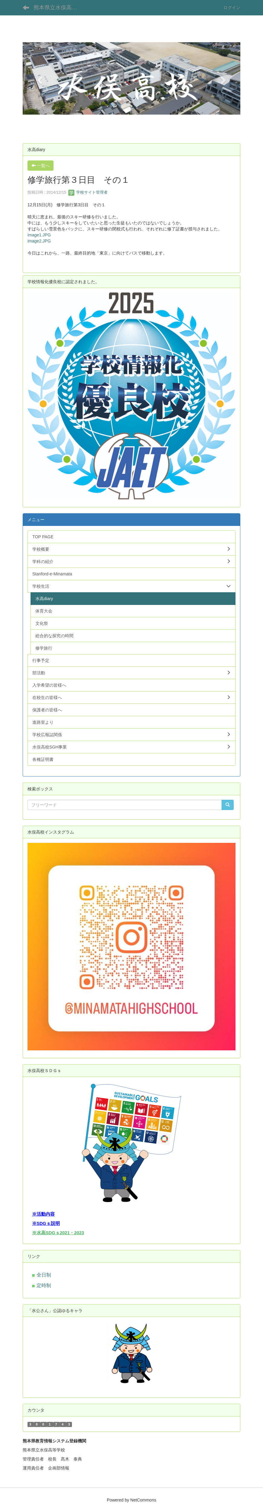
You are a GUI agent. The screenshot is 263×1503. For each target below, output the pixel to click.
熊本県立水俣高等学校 (59, 8)
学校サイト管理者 (88, 192)
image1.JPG (39, 235)
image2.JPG (39, 241)
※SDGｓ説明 (46, 1223)
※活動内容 (43, 1214)
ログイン (231, 7)
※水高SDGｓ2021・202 (57, 1232)
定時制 (44, 1285)
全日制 (44, 1274)
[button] (39, 78)
